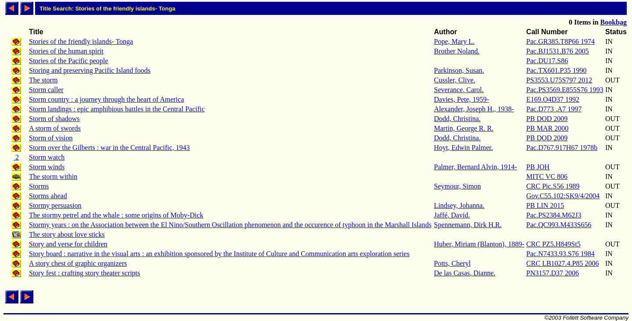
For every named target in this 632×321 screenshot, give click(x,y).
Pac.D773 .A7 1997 (554, 109)
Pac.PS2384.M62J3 (553, 215)
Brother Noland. (457, 51)
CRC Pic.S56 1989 (552, 186)
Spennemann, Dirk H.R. (468, 224)
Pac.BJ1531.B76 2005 (557, 51)
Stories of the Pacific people (68, 60)
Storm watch (47, 157)
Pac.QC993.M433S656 (558, 224)
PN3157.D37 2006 (552, 273)
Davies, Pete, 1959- (461, 99)
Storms (39, 186)
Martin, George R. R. (464, 128)
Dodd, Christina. (457, 118)
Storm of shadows (54, 118)
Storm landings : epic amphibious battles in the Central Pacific (117, 109)
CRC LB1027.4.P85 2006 (562, 263)
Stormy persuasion (55, 205)
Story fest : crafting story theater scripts (84, 273)
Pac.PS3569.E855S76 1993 (564, 89)
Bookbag (613, 22)
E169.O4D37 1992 (552, 99)
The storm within (53, 176)
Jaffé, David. (452, 215)
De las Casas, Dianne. (465, 273)
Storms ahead (48, 196)
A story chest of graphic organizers (78, 263)
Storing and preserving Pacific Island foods (90, 70)
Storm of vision (51, 138)
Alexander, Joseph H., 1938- (474, 109)
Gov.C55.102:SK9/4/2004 (563, 196)
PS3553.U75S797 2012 (559, 80)
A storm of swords (55, 128)
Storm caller (46, 89)
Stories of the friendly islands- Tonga (81, 41)
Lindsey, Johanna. (459, 205)
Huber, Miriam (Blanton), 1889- (479, 244)
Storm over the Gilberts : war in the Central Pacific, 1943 (109, 147)
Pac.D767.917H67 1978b (561, 147)
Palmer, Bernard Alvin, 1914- (475, 167)
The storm (43, 80)
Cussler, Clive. (454, 80)
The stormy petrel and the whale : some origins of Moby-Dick (116, 215)
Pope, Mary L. (454, 41)
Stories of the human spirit (66, 51)
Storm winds (47, 167)
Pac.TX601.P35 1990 (556, 70)
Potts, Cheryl (452, 263)
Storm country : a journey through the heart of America (106, 99)
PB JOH (537, 167)
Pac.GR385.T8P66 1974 (560, 41)
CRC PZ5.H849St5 (553, 244)
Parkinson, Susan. (459, 70)
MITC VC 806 (546, 176)
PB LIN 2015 (545, 205)
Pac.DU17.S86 (547, 60)
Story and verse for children (68, 244)
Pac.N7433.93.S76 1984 (560, 253)
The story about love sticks (66, 234)
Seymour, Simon (457, 186)
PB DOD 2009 (546, 118)
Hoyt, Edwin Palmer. (463, 147)
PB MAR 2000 (547, 128)
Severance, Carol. (459, 89)
